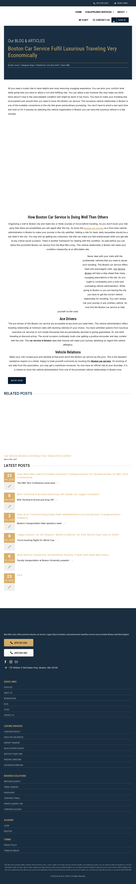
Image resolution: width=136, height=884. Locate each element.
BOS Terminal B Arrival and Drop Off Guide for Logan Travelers (58, 494)
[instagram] (10, 661)
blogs (32, 65)
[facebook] (5, 661)
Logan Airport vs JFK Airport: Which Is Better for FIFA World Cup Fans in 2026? (68, 534)
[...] (57, 483)
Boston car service (94, 228)
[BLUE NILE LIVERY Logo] (31, 15)
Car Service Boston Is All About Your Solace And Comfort (37, 455)
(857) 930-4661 (126, 870)
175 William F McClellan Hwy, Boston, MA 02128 (33, 667)
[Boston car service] (68, 122)
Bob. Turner (14, 65)
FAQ (19, 575)
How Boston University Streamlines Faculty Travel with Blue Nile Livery (63, 554)
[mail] (16, 661)
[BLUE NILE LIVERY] (49, 618)
